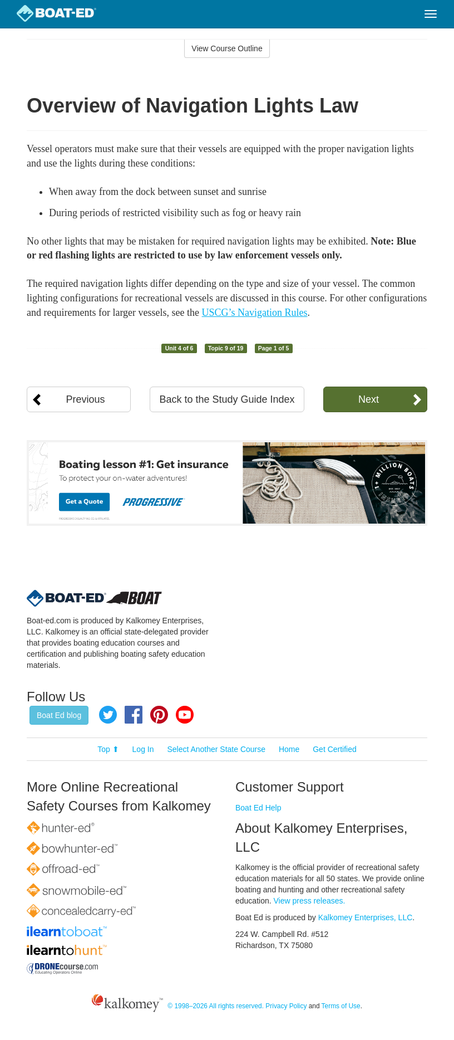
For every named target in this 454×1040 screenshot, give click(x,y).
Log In (143, 749)
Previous (85, 399)
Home (289, 749)
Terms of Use (341, 1006)
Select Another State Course (216, 749)
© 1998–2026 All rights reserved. (215, 1006)
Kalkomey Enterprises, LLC (365, 917)
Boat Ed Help (258, 807)
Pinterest (159, 715)
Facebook (133, 715)
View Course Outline (226, 48)
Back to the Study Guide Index (226, 399)
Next (368, 399)
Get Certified (335, 749)
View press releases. (310, 900)
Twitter (108, 715)
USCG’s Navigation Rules (255, 312)
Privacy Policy (286, 1006)
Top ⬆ (108, 749)
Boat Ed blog (59, 715)
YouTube (185, 715)
